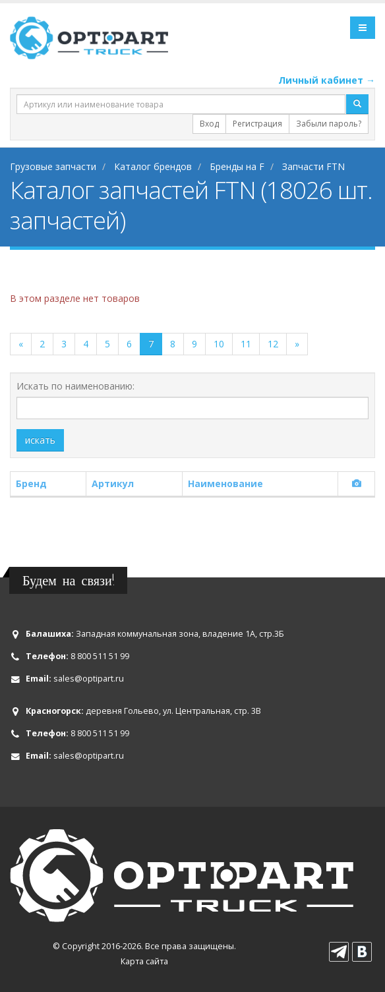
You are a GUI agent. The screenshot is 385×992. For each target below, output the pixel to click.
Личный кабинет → (326, 80)
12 (273, 343)
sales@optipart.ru (88, 678)
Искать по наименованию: (75, 386)
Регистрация (257, 123)
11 (246, 343)
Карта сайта (144, 961)
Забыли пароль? (328, 123)
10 (219, 343)
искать (40, 440)
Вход (209, 123)
